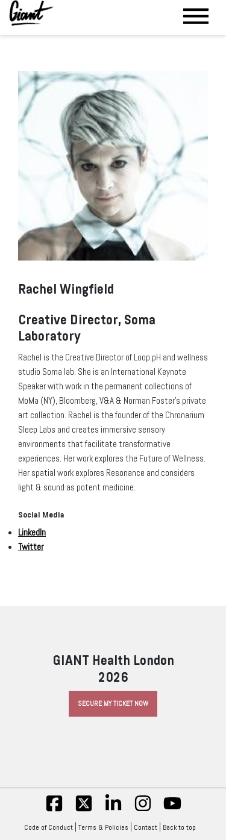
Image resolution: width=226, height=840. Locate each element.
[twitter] (84, 810)
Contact (145, 827)
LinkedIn (32, 532)
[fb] (54, 810)
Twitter (30, 547)
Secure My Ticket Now (113, 703)
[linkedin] (113, 810)
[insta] (143, 810)
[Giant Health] (31, 13)
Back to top (182, 827)
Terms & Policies (103, 827)
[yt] (172, 810)
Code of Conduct (48, 827)
